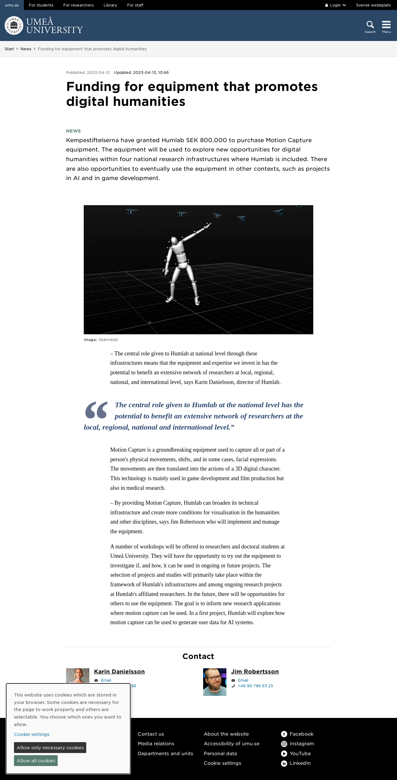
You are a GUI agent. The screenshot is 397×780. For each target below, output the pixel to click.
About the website (226, 734)
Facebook (297, 734)
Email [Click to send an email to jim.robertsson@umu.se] (243, 680)
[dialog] (68, 728)
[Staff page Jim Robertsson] (255, 672)
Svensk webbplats (373, 4)
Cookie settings (222, 763)
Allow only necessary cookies (50, 747)
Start (9, 48)
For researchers (78, 4)
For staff (135, 4)
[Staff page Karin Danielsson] (119, 672)
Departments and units (165, 753)
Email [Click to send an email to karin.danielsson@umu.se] (106, 680)
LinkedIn (296, 763)
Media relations (156, 743)
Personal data (220, 753)
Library (110, 4)
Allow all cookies (36, 760)
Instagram (297, 743)
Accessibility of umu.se (231, 743)
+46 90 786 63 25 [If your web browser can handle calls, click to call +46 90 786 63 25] (255, 685)
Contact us (151, 734)
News (25, 48)
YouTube (296, 753)
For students (41, 4)
